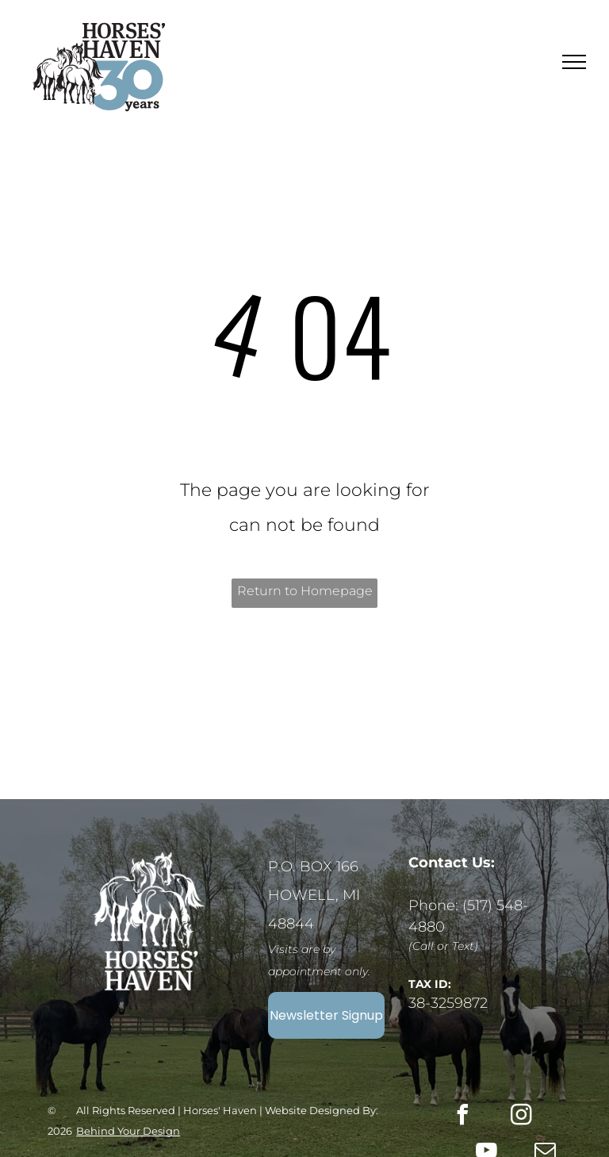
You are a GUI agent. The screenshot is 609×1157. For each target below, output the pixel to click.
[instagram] (522, 1117)
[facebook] (463, 1117)
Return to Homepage (305, 590)
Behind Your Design (128, 1130)
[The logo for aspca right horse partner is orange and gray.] (436, 713)
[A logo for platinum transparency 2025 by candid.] (173, 711)
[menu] (574, 62)
